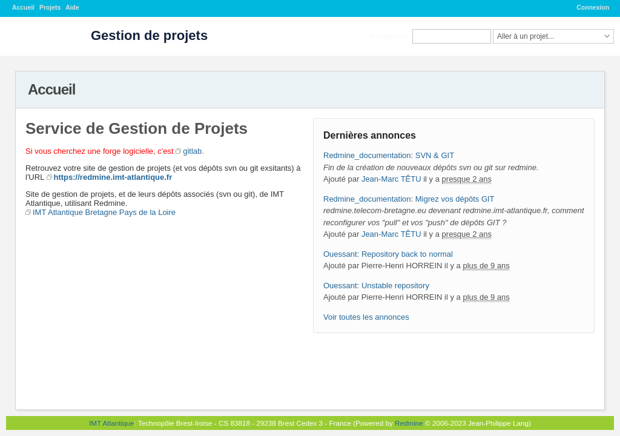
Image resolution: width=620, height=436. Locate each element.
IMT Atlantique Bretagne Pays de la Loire (104, 212)
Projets (50, 7)
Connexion (592, 7)
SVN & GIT (434, 155)
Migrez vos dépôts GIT (455, 198)
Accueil (23, 7)
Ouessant (340, 254)
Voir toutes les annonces (366, 317)
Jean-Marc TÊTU (391, 178)
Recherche (389, 36)
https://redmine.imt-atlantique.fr (113, 177)
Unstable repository (395, 285)
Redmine (409, 423)
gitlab (192, 151)
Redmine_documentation (367, 155)
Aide (72, 7)
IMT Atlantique (111, 423)
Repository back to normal (407, 254)
